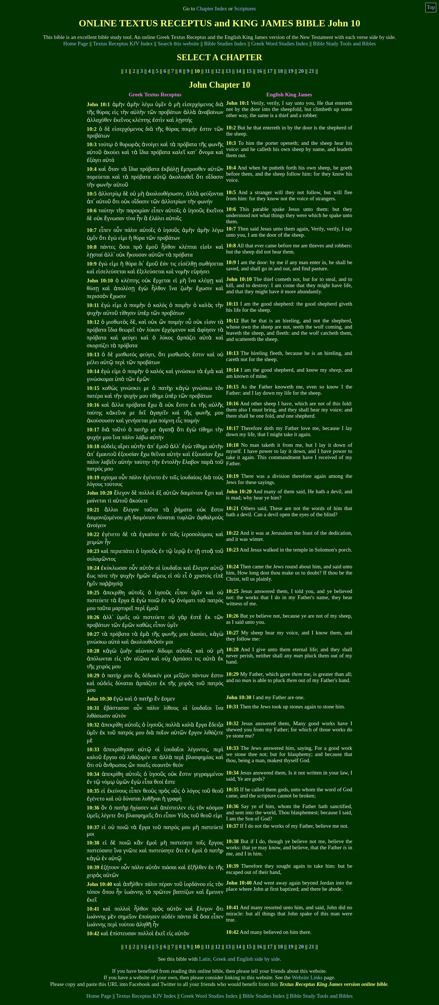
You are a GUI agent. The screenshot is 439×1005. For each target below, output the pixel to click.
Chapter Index (212, 8)
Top (431, 7)
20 (301, 71)
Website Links (307, 977)
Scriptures (245, 8)
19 (290, 71)
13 (228, 71)
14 (238, 71)
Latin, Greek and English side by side (239, 959)
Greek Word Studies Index (279, 43)
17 (269, 71)
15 (249, 71)
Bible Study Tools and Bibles (344, 43)
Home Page (75, 43)
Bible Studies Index (225, 43)
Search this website (178, 43)
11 (207, 71)
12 (217, 71)
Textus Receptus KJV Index (123, 43)
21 (311, 71)
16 (259, 71)
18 (280, 71)
